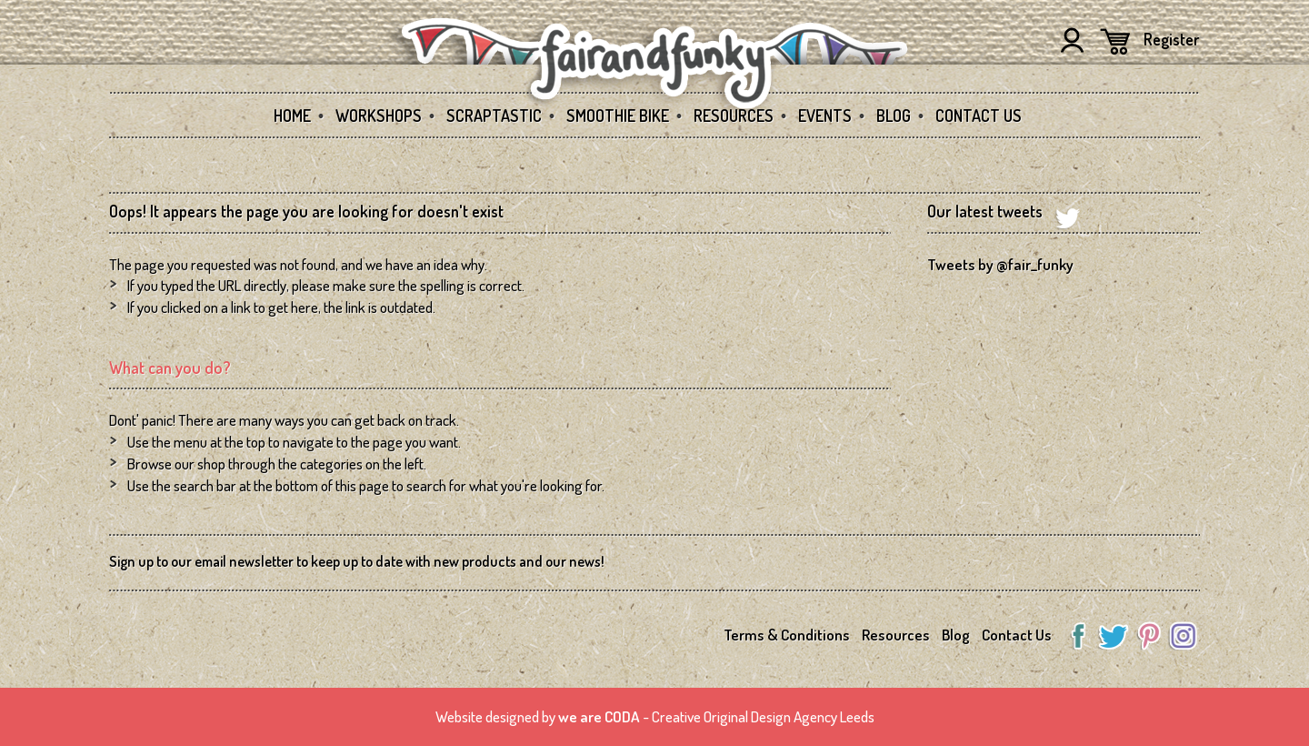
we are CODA (599, 716)
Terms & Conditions (787, 634)
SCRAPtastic (494, 116)
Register (1172, 39)
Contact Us (978, 116)
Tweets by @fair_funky (1000, 264)
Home (292, 116)
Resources (734, 116)
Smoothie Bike (617, 116)
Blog (893, 116)
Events (825, 116)
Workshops (378, 116)
